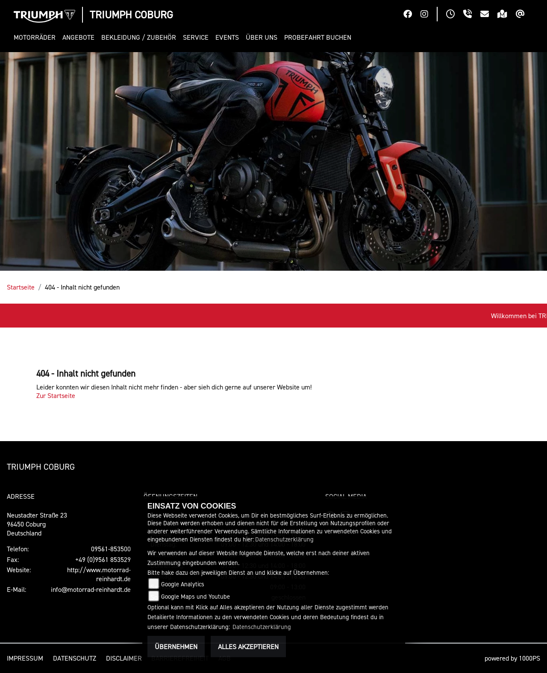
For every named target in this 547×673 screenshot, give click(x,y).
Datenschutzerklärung (284, 539)
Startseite (21, 287)
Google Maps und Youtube (195, 596)
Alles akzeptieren (248, 646)
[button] (36, 37)
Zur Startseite (55, 395)
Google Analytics (182, 584)
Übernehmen (176, 646)
